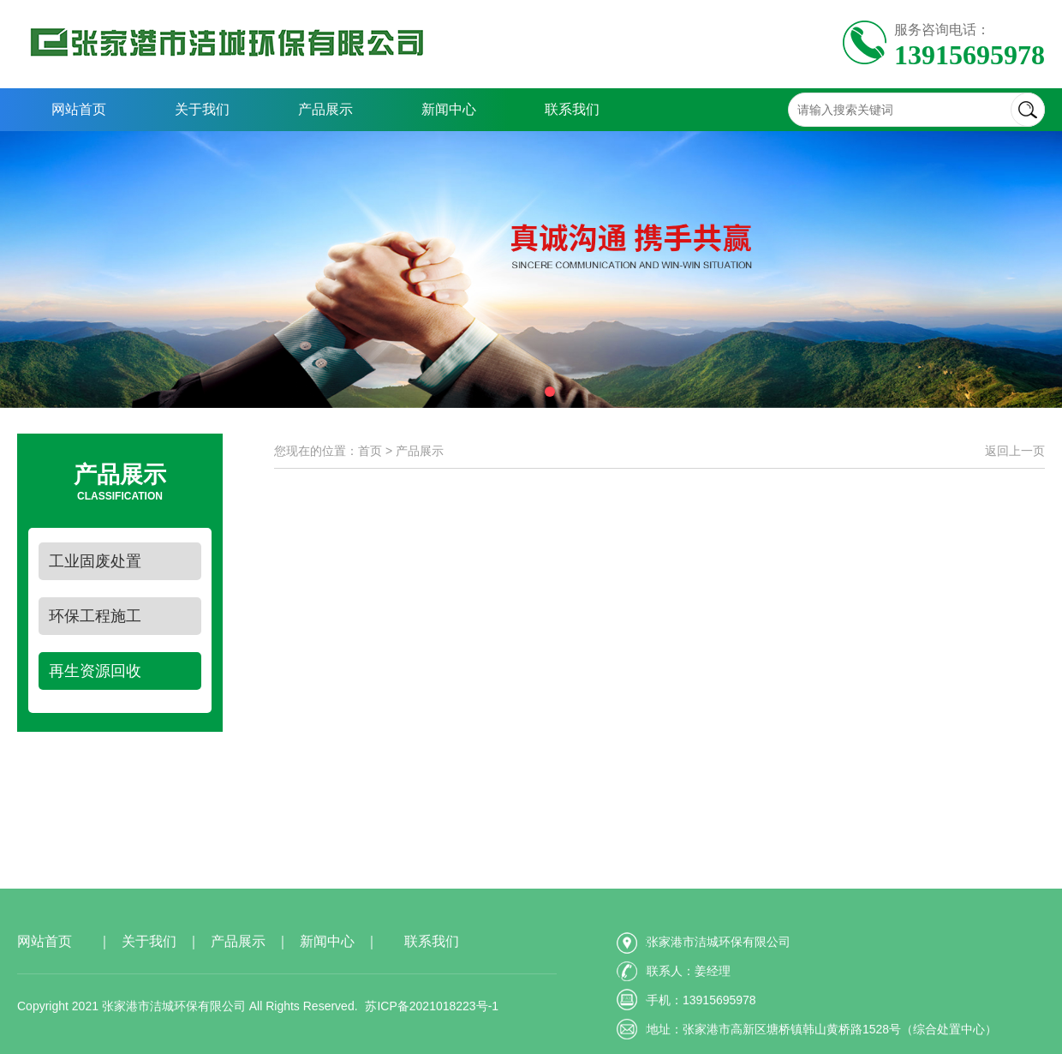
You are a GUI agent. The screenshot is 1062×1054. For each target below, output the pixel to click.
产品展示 (325, 109)
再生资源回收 (95, 671)
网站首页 (78, 109)
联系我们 (572, 109)
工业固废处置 (95, 561)
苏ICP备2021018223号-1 (431, 1043)
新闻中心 (448, 109)
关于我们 (202, 109)
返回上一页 (1015, 451)
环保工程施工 (95, 616)
